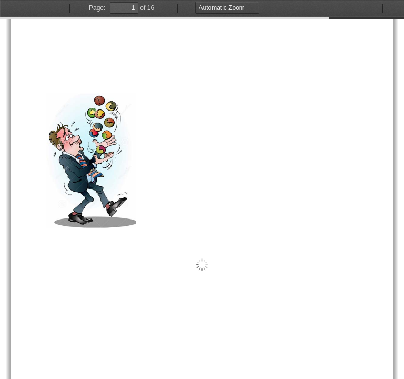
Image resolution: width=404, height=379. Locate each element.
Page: (97, 8)
